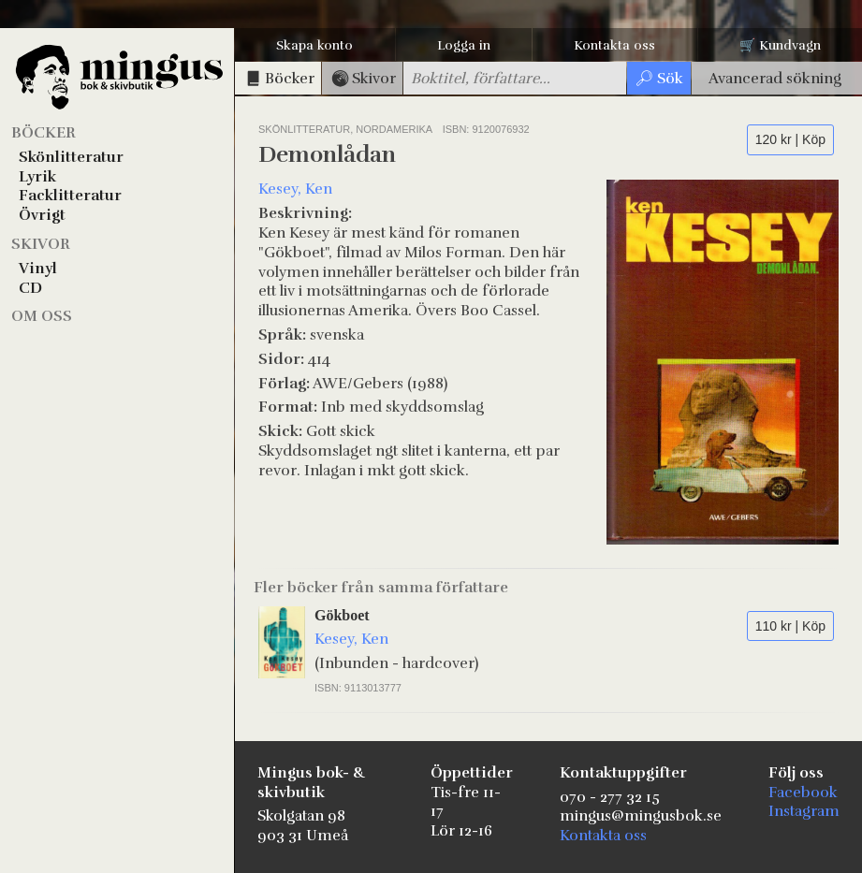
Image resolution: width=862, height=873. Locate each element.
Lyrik (37, 176)
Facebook (803, 792)
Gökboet (342, 615)
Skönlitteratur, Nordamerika (346, 129)
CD (30, 288)
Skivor (40, 244)
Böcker (43, 133)
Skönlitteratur (71, 157)
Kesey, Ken (295, 189)
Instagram (804, 811)
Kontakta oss (614, 45)
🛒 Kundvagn (780, 45)
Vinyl (38, 268)
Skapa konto (314, 45)
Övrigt (42, 215)
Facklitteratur (70, 195)
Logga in (463, 45)
